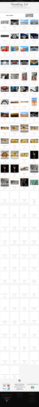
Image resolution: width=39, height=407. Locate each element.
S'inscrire (21, 0)
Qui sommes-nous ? (10, 0)
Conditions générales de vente (32, 400)
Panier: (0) (32, 0)
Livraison (32, 396)
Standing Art (19, 4)
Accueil (2, 0)
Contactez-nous (5, 0)
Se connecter (18, 0)
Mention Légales (32, 398)
